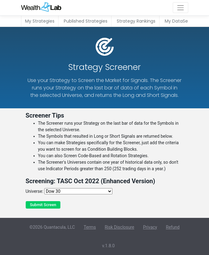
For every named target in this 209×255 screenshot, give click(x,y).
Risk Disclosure (119, 227)
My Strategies (39, 21)
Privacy (150, 227)
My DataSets (178, 21)
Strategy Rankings (136, 21)
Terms (90, 227)
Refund (173, 227)
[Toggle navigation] (180, 7)
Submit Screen (43, 204)
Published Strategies (85, 21)
